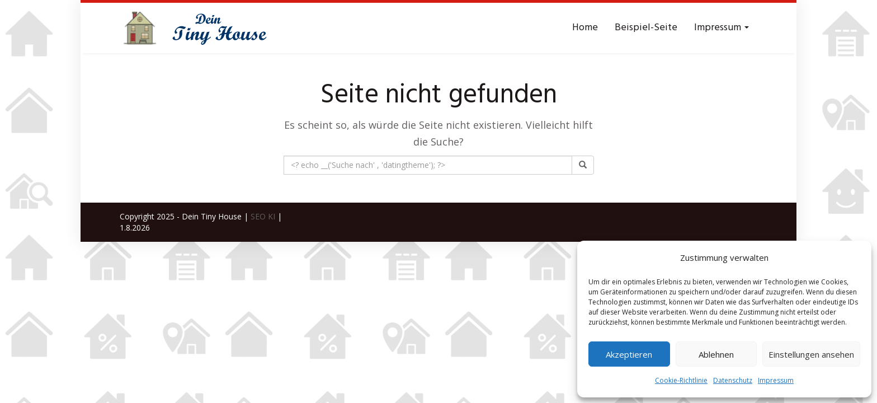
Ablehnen (716, 354)
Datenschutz (732, 380)
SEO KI (263, 216)
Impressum (776, 380)
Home (585, 28)
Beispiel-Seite (646, 28)
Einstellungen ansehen (811, 354)
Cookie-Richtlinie (681, 380)
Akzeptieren (629, 354)
